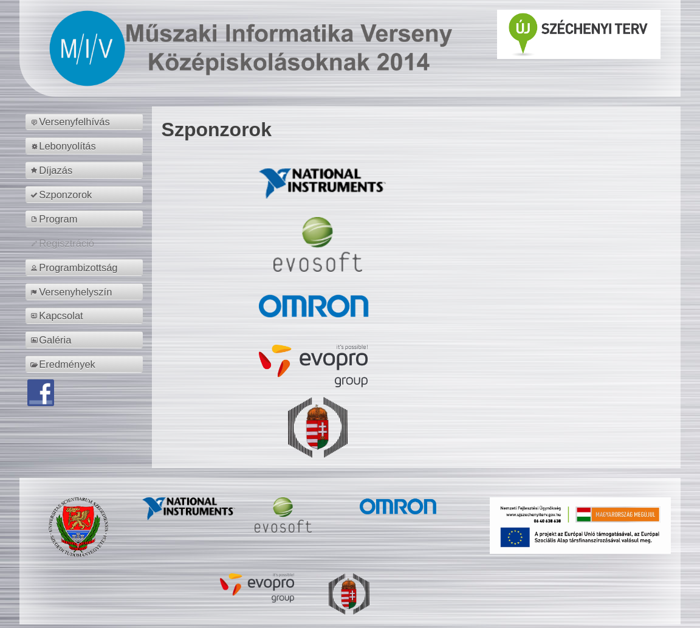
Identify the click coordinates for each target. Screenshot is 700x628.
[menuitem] (85, 122)
